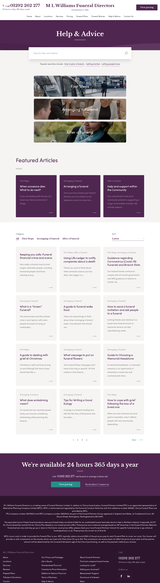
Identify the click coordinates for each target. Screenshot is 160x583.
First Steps (28, 198)
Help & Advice (114, 16)
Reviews (6, 528)
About (37, 16)
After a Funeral (70, 198)
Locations (48, 16)
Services (59, 16)
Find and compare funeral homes (94, 520)
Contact (6, 540)
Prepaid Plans (9, 532)
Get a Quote (47, 520)
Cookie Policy (68, 571)
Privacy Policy (54, 571)
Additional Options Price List (54, 532)
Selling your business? (89, 528)
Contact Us (128, 16)
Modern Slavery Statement (100, 571)
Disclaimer (81, 571)
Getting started (93, 63)
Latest (128, 198)
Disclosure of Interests (89, 536)
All (17, 198)
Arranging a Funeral (48, 198)
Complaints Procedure (95, 575)
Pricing (70, 16)
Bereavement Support (89, 532)
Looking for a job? (88, 524)
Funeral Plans (82, 16)
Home (29, 16)
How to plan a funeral (74, 63)
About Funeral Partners (90, 516)
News (82, 540)
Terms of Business (49, 536)
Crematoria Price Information (54, 528)
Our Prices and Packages (52, 516)
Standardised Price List (51, 524)
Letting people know (111, 63)
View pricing (147, 7)
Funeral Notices (98, 16)
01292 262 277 (25, 5)
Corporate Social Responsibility (69, 575)
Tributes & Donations (12, 536)
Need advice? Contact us (97, 444)
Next (137, 399)
